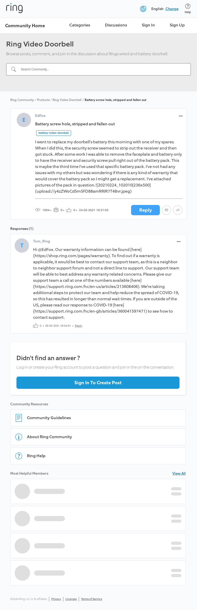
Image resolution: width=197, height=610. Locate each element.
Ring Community (22, 100)
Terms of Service (91, 599)
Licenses (71, 599)
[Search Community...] (101, 69)
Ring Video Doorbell (67, 100)
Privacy (56, 599)
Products (43, 100)
